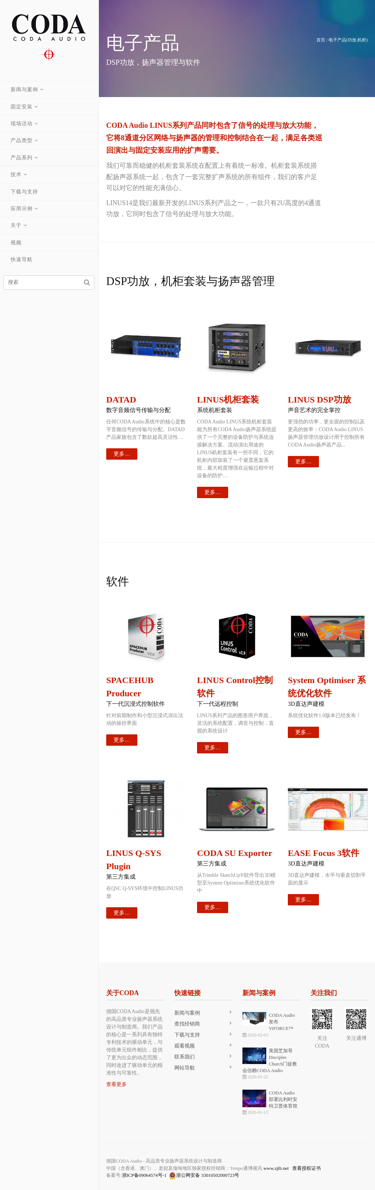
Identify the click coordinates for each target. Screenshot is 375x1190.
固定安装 (22, 107)
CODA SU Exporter (234, 853)
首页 (320, 39)
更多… (122, 454)
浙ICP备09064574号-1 (144, 1175)
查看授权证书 (306, 1168)
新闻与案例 (24, 89)
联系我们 (184, 1057)
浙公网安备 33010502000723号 (204, 1175)
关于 (16, 225)
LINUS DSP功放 (319, 399)
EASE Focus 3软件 (323, 853)
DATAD (121, 399)
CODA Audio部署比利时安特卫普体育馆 (283, 1099)
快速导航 (22, 259)
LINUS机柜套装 (228, 399)
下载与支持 (24, 191)
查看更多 (116, 1084)
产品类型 (22, 140)
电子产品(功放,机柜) (348, 39)
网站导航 (184, 1068)
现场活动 (22, 123)
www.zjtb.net (276, 1168)
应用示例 (22, 208)
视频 (16, 242)
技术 (16, 174)
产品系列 (22, 157)
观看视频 (184, 1046)
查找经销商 (187, 1024)
